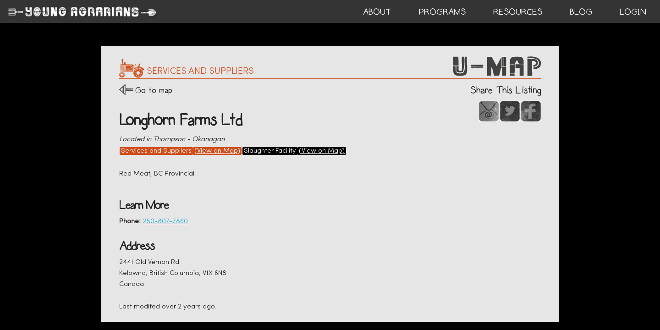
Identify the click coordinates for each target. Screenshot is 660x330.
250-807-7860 (165, 221)
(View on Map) (217, 151)
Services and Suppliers (156, 151)
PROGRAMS (442, 12)
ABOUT (377, 12)
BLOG (581, 12)
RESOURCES (517, 12)
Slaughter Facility (270, 151)
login (633, 12)
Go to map (153, 90)
